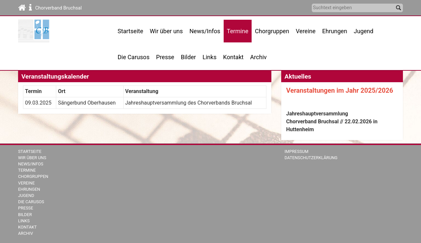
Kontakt (233, 57)
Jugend (363, 31)
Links (210, 57)
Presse (165, 57)
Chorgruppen (33, 176)
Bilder (188, 57)
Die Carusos (134, 57)
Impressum (297, 151)
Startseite (130, 31)
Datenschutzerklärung (311, 157)
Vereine (305, 31)
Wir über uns (32, 157)
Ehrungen (334, 31)
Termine (27, 170)
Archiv (258, 57)
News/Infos (204, 31)
